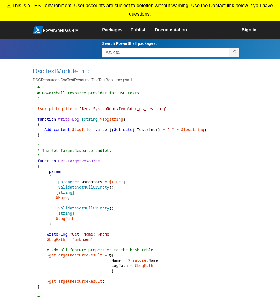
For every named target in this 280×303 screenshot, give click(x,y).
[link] (116, 30)
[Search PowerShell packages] (234, 53)
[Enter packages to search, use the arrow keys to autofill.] (165, 53)
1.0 (86, 72)
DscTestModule (55, 71)
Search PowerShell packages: (129, 43)
